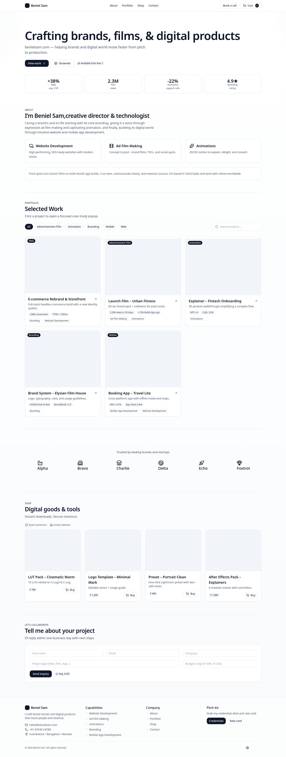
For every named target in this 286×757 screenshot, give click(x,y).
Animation (74, 226)
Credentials (216, 721)
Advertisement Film (49, 226)
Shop (141, 5)
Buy (70, 590)
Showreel (62, 63)
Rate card (236, 721)
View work (37, 63)
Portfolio (127, 5)
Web (123, 226)
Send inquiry (41, 674)
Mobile (110, 226)
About (113, 5)
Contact (153, 5)
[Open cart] (251, 5)
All (28, 226)
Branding (93, 226)
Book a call (230, 5)
